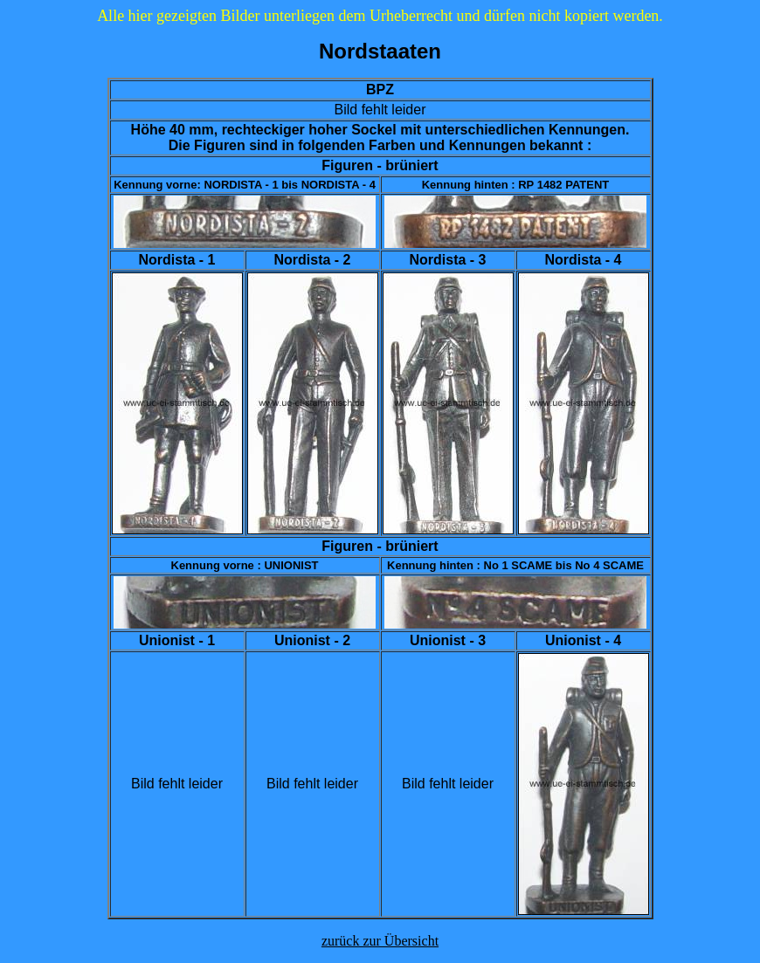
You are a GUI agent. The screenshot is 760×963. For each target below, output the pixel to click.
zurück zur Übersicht (380, 940)
